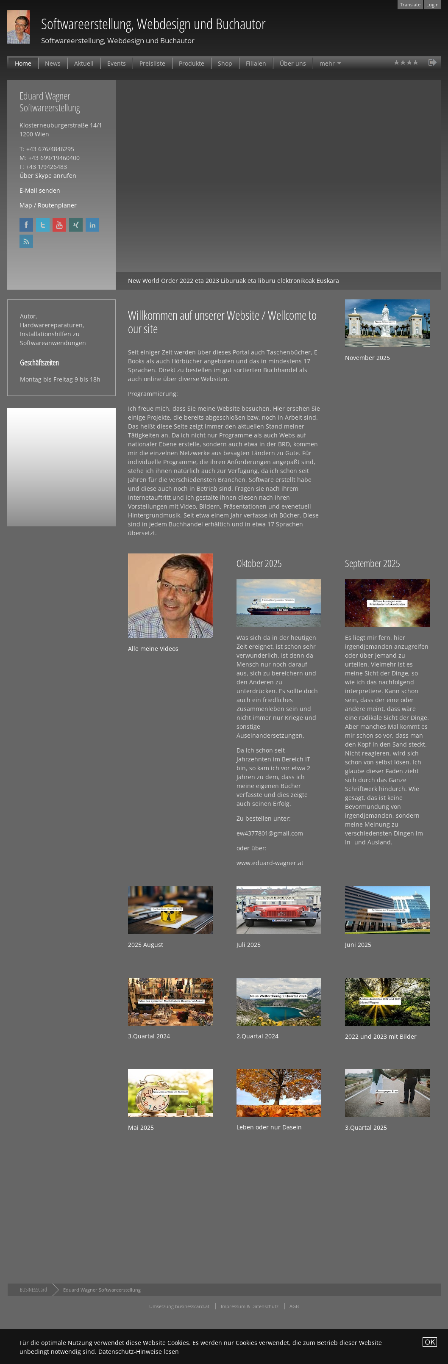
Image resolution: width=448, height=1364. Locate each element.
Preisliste (152, 63)
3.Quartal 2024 (149, 1036)
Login (432, 4)
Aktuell (84, 63)
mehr (327, 63)
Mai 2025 (141, 1127)
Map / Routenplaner (48, 205)
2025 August (145, 945)
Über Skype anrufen (47, 176)
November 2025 (367, 358)
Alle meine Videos (153, 649)
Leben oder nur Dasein (269, 1127)
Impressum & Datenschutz (249, 1306)
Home (23, 63)
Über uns (293, 63)
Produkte (191, 63)
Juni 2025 (358, 945)
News (53, 63)
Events (116, 63)
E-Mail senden (39, 190)
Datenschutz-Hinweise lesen (138, 1351)
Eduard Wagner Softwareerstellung (102, 1290)
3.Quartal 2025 (366, 1127)
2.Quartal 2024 (257, 1036)
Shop (225, 63)
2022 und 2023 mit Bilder (381, 1036)
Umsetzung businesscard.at (179, 1306)
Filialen (256, 63)
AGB (294, 1306)
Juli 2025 (249, 945)
